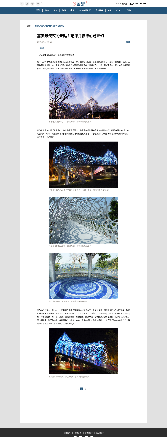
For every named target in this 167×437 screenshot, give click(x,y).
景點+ (29, 26)
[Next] (89, 388)
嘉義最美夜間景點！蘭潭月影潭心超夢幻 (49, 26)
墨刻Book (134, 4)
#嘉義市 (41, 48)
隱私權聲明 (100, 433)
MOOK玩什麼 (121, 4)
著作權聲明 (89, 433)
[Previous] (78, 388)
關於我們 (67, 433)
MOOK (143, 4)
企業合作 (78, 433)
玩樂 (128, 42)
